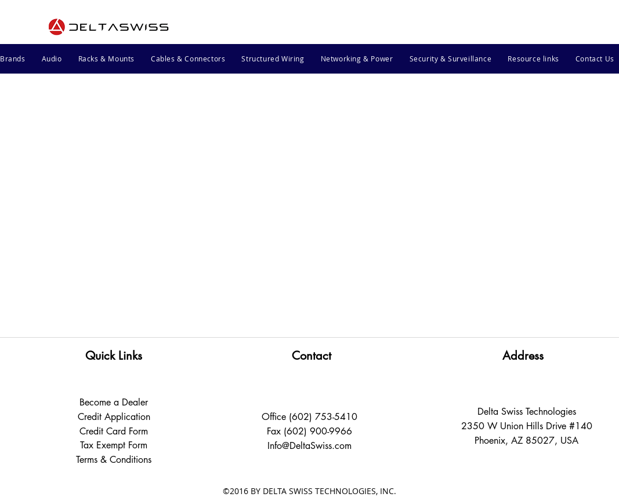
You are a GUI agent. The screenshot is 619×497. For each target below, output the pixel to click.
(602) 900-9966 (318, 431)
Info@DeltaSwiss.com (309, 446)
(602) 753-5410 (323, 417)
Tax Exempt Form (113, 445)
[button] (52, 58)
